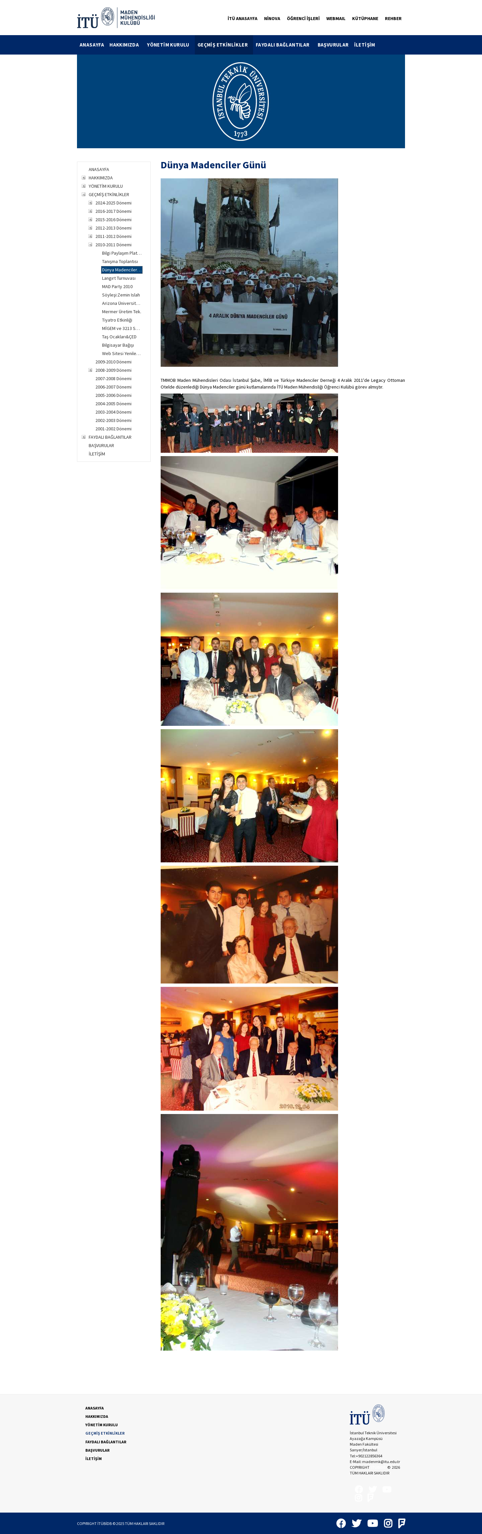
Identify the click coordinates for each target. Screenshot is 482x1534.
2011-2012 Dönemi (113, 236)
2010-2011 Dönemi (113, 245)
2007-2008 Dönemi (113, 378)
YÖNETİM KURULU (171, 44)
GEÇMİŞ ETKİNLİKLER (225, 44)
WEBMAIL (335, 18)
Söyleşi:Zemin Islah (121, 295)
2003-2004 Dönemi (113, 412)
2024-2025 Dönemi (113, 203)
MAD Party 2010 (117, 286)
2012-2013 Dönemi (113, 228)
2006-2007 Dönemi (113, 387)
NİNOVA (272, 18)
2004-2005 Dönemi (113, 404)
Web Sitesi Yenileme (122, 353)
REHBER (393, 18)
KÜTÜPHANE (365, 18)
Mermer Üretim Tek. (121, 312)
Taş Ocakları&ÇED (119, 337)
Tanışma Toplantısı (120, 261)
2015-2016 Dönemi (113, 220)
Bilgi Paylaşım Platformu (122, 253)
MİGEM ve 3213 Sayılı (122, 328)
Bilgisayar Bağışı (118, 345)
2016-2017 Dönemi (113, 211)
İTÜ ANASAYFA (242, 18)
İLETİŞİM (364, 44)
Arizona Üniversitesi (122, 303)
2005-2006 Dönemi (113, 395)
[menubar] (227, 45)
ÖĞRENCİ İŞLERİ (303, 18)
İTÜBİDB (378, 1467)
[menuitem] (92, 45)
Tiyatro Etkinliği (117, 320)
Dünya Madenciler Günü (122, 270)
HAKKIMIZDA (126, 44)
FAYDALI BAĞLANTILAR (285, 44)
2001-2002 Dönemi (113, 429)
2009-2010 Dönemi (113, 362)
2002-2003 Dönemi (113, 420)
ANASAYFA (92, 44)
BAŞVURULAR (333, 44)
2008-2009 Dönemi (113, 370)
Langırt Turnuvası (119, 278)
